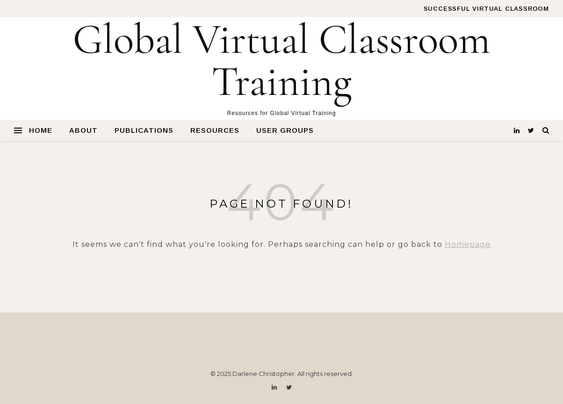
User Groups (285, 130)
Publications (144, 130)
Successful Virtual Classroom (486, 8)
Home (40, 130)
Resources (214, 130)
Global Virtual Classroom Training (282, 61)
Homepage (468, 244)
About (83, 130)
